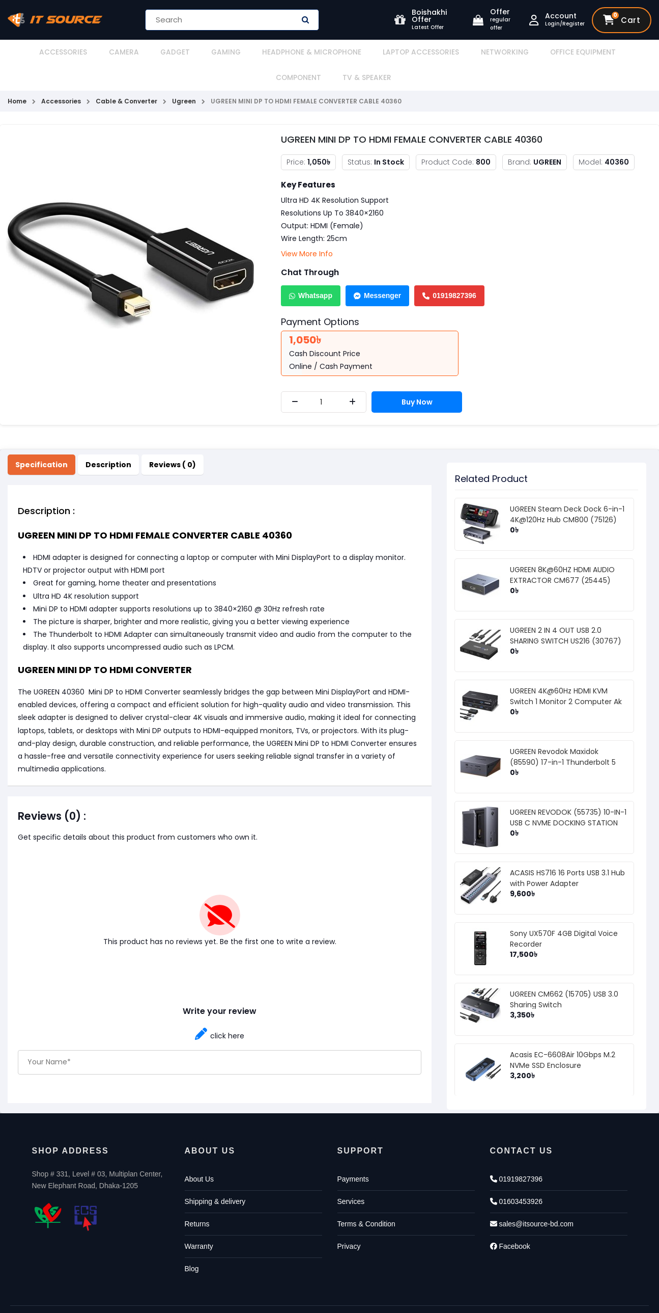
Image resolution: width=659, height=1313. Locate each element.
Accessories (40, 52)
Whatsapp (310, 270)
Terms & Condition (366, 1198)
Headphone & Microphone (252, 52)
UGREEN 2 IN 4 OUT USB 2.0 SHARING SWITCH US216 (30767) (565, 610)
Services (351, 1176)
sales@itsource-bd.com (532, 1198)
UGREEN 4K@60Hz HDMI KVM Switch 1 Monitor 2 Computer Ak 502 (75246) (566, 676)
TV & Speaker (619, 52)
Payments (353, 1153)
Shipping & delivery (215, 1176)
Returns (197, 1198)
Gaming (176, 52)
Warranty (199, 1221)
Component (560, 52)
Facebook (510, 1221)
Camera (92, 52)
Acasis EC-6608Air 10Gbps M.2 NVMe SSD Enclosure (562, 1034)
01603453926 (516, 1176)
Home (17, 75)
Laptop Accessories (350, 52)
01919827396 (449, 270)
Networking (424, 52)
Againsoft (407, 1296)
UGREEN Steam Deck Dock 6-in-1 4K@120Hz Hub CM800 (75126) (567, 488)
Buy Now (417, 376)
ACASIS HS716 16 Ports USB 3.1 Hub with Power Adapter (567, 852)
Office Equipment (493, 52)
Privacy (349, 1221)
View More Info (307, 228)
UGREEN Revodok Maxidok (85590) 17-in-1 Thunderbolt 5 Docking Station (563, 737)
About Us (199, 1153)
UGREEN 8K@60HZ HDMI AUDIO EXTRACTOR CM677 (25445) (562, 549)
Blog (192, 1243)
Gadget (134, 52)
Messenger (377, 270)
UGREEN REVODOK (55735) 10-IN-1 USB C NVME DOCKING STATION (568, 792)
